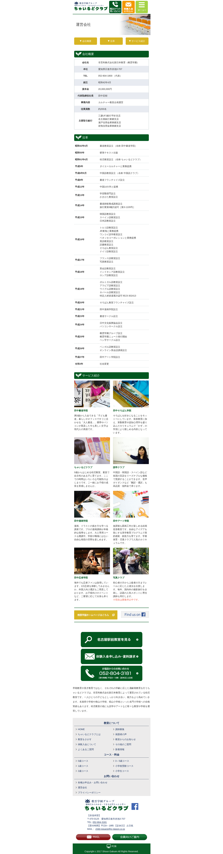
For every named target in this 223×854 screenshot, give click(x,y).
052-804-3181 (100, 822)
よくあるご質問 (86, 749)
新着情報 (119, 749)
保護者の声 (121, 734)
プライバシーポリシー (89, 792)
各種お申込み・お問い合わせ (92, 782)
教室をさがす (84, 739)
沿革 (112, 41)
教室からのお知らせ (125, 739)
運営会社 (82, 787)
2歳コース (83, 771)
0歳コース (83, 761)
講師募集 (119, 729)
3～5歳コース (122, 761)
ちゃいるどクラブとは (89, 734)
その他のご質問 (123, 744)
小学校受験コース (124, 766)
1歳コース (83, 766)
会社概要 (86, 41)
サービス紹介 (138, 41)
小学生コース (122, 771)
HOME (81, 729)
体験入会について (87, 744)
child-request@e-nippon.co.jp (110, 829)
